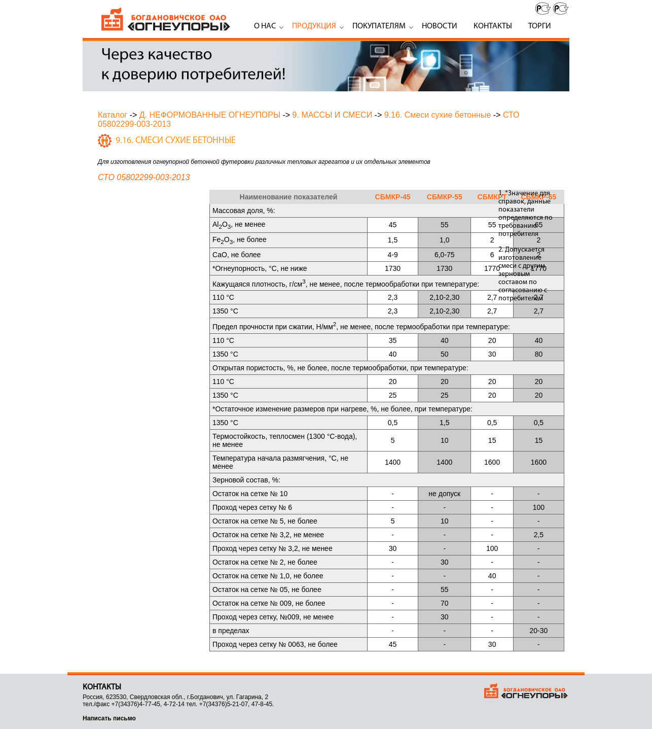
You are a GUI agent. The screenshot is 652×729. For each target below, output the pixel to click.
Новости (439, 26)
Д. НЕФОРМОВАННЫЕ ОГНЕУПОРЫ (209, 115)
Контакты (493, 26)
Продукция (314, 26)
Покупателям (379, 26)
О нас (265, 26)
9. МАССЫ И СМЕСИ (333, 115)
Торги (539, 26)
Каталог (112, 115)
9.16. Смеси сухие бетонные (437, 115)
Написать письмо (109, 718)
